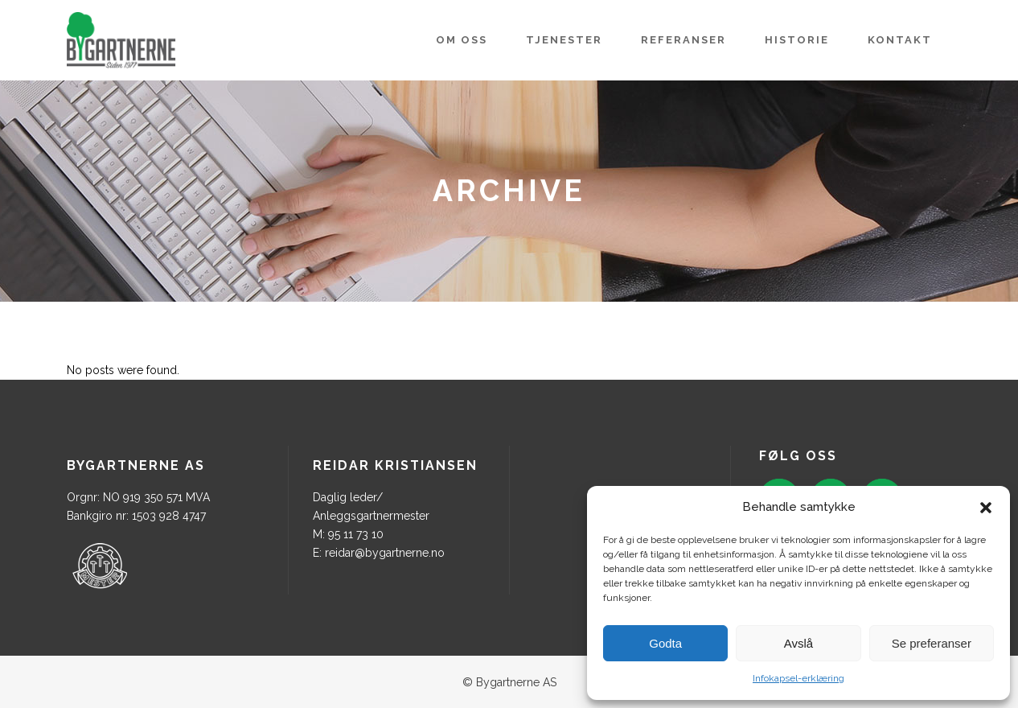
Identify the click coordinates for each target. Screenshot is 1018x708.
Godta (665, 643)
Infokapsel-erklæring (798, 678)
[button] (986, 508)
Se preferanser (931, 643)
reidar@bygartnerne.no (385, 552)
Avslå (798, 643)
